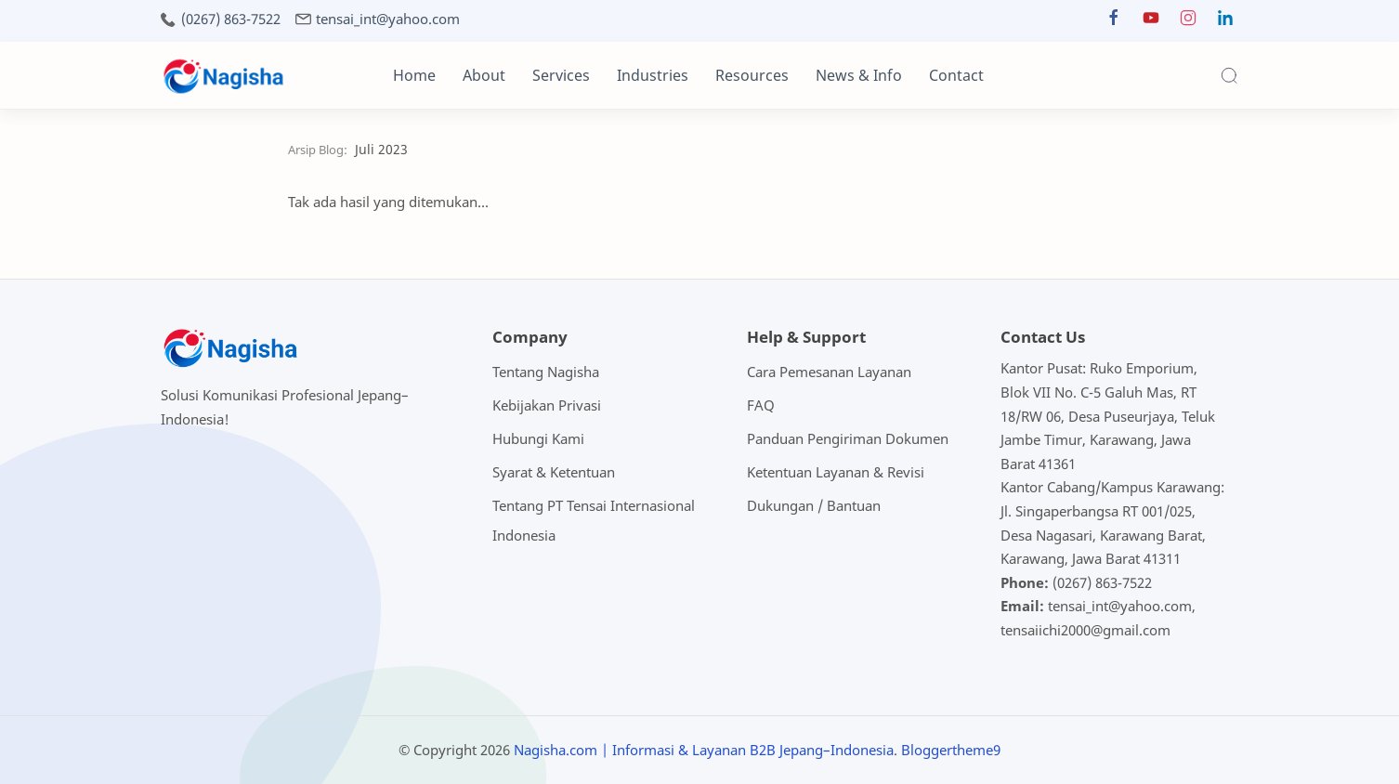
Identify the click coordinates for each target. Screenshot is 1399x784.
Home (414, 75)
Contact (956, 75)
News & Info (859, 75)
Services (561, 75)
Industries (652, 75)
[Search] (1229, 75)
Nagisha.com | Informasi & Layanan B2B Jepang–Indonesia (704, 749)
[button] (1114, 22)
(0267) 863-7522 (231, 19)
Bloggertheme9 (950, 749)
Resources (752, 75)
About (484, 75)
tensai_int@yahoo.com (388, 19)
